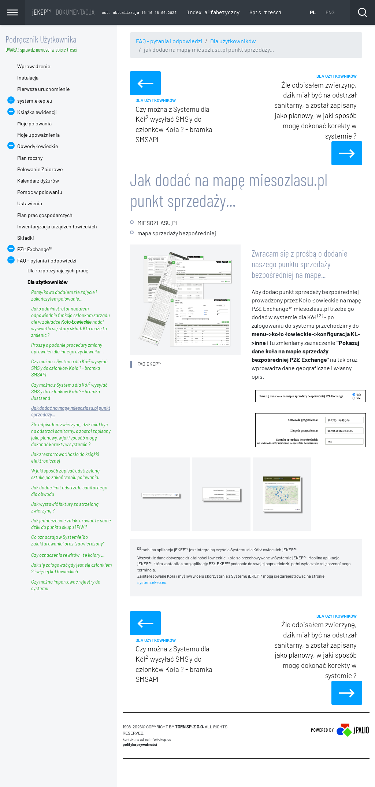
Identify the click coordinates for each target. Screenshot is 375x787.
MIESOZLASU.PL (158, 222)
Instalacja (27, 77)
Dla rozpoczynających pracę (57, 270)
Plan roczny (29, 158)
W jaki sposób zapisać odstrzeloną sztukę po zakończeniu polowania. (65, 474)
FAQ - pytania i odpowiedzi (169, 40)
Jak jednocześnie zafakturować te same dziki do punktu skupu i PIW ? (71, 524)
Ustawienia (29, 203)
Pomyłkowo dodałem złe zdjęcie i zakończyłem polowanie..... (64, 295)
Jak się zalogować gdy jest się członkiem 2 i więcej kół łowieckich (71, 568)
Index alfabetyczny (213, 12)
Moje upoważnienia (38, 135)
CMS (127, 772)
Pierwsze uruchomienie (43, 89)
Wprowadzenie (33, 66)
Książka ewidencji (37, 112)
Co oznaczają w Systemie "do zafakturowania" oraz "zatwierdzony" (67, 540)
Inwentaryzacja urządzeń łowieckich (57, 226)
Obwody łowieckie (37, 146)
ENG (330, 12)
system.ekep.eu (151, 582)
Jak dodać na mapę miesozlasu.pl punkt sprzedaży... (70, 411)
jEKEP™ (63, 11)
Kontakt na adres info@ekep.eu (147, 739)
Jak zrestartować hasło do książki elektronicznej (65, 457)
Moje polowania (34, 123)
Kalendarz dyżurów (38, 180)
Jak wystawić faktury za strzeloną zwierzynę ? (65, 507)
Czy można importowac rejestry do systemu (65, 585)
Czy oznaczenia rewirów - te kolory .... (68, 555)
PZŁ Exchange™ (34, 249)
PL (313, 12)
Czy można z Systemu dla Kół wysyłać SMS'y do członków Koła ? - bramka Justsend (69, 391)
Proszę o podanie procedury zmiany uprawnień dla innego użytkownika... (67, 348)
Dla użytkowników (233, 40)
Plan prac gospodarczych (45, 215)
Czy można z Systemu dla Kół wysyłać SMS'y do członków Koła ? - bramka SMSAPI (69, 368)
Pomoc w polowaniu (39, 192)
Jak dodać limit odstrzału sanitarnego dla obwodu (69, 491)
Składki (25, 238)
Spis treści (265, 12)
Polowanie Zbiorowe (40, 169)
